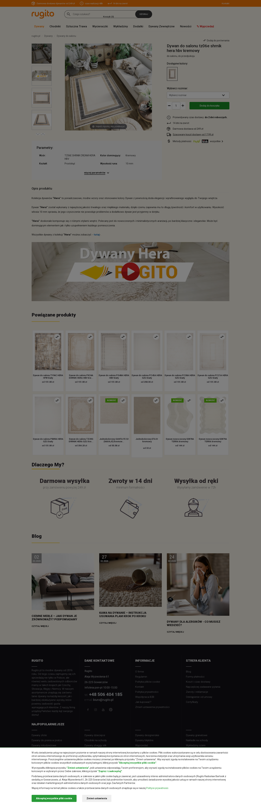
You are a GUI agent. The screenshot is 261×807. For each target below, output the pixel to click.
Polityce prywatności (157, 788)
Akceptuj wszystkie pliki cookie (54, 798)
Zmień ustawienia (97, 798)
